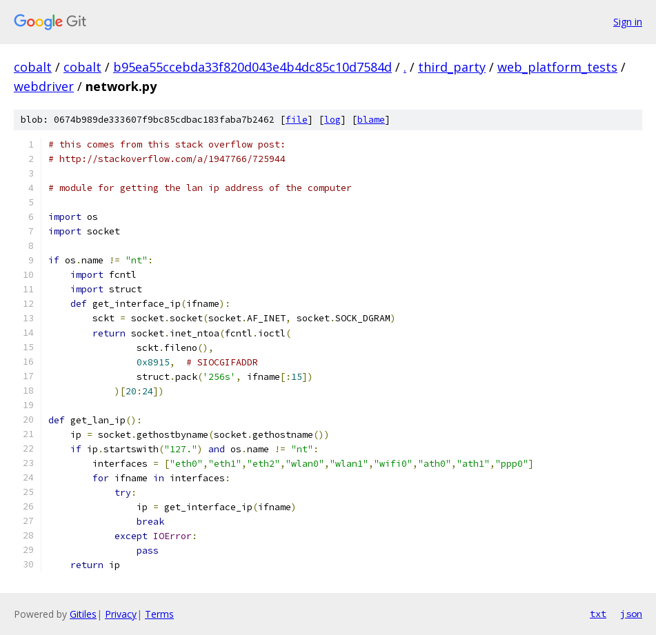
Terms (159, 614)
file (297, 119)
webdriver (44, 86)
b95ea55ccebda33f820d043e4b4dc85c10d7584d (252, 67)
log (332, 119)
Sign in (627, 21)
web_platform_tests (557, 67)
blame (371, 119)
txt (598, 613)
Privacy (121, 614)
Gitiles (83, 614)
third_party (452, 67)
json (631, 613)
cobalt (33, 67)
